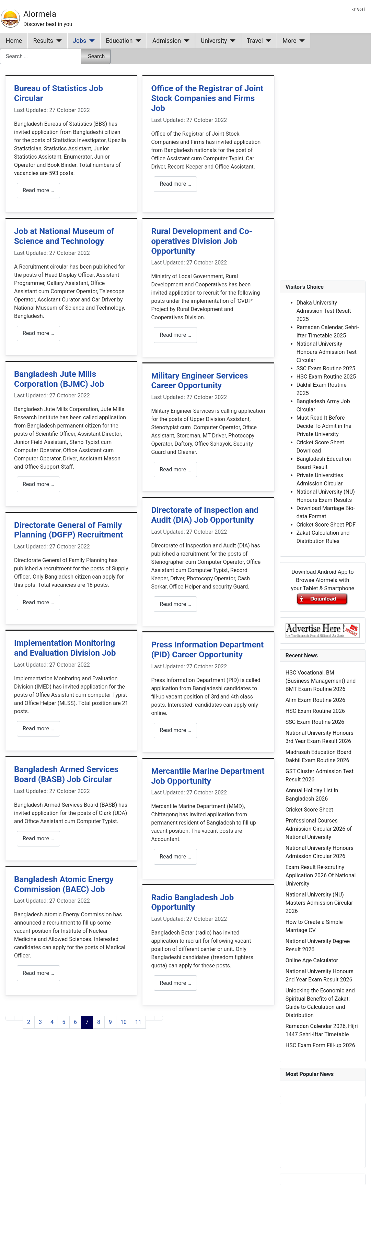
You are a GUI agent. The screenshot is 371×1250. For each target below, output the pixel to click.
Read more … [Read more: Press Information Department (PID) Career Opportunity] (175, 730)
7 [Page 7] (87, 1022)
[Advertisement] (132, 1124)
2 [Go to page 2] (28, 1022)
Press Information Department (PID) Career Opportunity (207, 649)
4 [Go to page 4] (52, 1022)
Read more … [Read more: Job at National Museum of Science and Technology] (38, 333)
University (214, 40)
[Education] (137, 40)
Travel (255, 40)
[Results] (57, 40)
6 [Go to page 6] (75, 1022)
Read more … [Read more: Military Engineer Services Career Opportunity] (175, 469)
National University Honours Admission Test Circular (327, 352)
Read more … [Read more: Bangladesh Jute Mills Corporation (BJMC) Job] (38, 484)
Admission (166, 40)
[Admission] (185, 40)
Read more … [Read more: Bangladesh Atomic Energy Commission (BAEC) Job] (38, 973)
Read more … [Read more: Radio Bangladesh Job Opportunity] (175, 983)
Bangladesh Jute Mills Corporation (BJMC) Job (59, 379)
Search (96, 56)
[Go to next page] (150, 1018)
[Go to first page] (9, 1018)
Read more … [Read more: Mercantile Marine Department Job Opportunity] (175, 856)
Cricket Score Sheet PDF (326, 524)
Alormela (39, 14)
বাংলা (358, 9)
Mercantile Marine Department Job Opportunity (207, 776)
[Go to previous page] (18, 1018)
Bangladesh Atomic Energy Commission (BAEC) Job (64, 884)
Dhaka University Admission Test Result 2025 (324, 310)
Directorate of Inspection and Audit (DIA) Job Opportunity (204, 515)
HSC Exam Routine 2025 (326, 376)
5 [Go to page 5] (63, 1022)
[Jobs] (90, 40)
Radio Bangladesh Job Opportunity (192, 902)
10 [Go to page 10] (123, 1022)
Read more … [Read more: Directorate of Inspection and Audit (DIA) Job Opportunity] (175, 604)
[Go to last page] (158, 1018)
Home (14, 40)
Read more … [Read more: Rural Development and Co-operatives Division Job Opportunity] (175, 335)
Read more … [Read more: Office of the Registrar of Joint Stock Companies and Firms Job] (175, 184)
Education (119, 40)
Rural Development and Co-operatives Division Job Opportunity (201, 241)
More (289, 40)
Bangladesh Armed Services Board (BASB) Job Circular (66, 774)
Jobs (79, 40)
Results (43, 40)
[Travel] (267, 40)
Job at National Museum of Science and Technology (64, 236)
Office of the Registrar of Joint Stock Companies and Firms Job (207, 98)
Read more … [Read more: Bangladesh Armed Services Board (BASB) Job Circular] (38, 838)
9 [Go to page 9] (110, 1022)
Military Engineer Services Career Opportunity (199, 381)
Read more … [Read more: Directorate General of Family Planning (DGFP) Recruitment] (38, 602)
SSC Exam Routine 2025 (326, 368)
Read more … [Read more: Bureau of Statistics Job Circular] (38, 190)
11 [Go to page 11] (138, 1022)
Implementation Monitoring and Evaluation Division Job (65, 648)
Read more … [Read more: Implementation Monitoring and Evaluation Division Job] (38, 728)
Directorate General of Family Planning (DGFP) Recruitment (68, 530)
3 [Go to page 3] (40, 1022)
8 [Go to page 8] (98, 1022)
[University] (231, 40)
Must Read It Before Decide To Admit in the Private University (324, 425)
